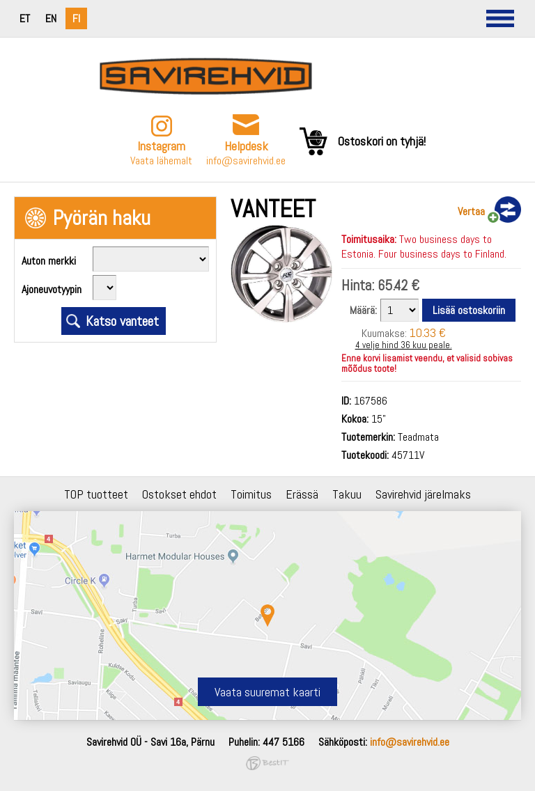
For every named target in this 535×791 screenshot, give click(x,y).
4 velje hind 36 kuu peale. (403, 345)
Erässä (302, 494)
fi (76, 18)
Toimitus (251, 494)
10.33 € (428, 332)
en (50, 18)
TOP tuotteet (96, 494)
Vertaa (471, 211)
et (25, 18)
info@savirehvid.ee (246, 160)
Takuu (347, 494)
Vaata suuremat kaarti (267, 692)
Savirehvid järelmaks (423, 494)
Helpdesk (246, 146)
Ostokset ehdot (179, 494)
